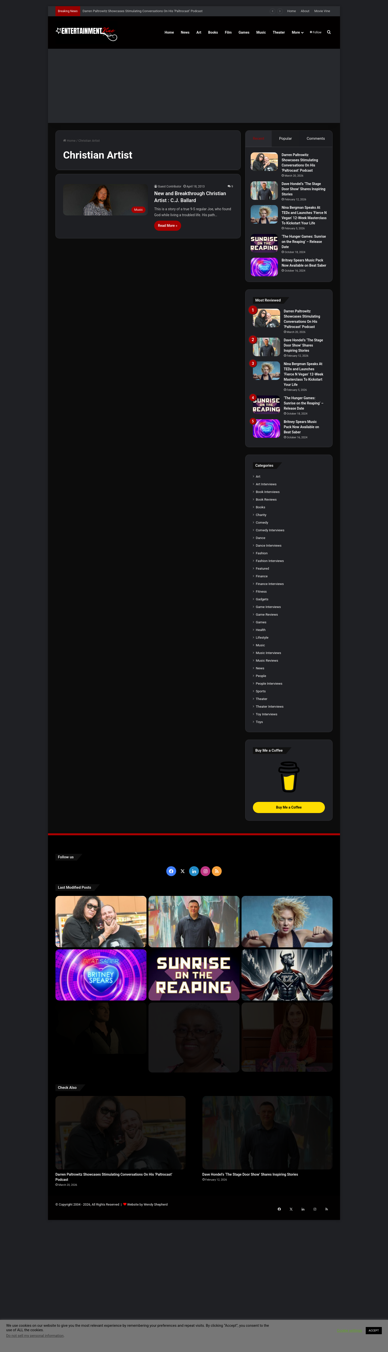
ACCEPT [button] (374, 1330)
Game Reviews (267, 750)
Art (198, 32)
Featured (262, 704)
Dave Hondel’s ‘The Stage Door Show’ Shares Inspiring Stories (303, 191)
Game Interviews (268, 743)
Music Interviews (268, 789)
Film (228, 32)
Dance (260, 674)
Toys (259, 858)
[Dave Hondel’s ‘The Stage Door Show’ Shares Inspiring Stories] (266, 193)
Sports (261, 827)
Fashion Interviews (270, 697)
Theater (279, 32)
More (296, 32)
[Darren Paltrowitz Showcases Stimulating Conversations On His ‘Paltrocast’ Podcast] (266, 164)
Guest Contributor (169, 186)
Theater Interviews (270, 842)
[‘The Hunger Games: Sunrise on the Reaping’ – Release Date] (266, 250)
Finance (262, 712)
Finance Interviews (270, 720)
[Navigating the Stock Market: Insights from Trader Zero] (287, 1111)
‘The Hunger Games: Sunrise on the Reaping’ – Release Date (304, 249)
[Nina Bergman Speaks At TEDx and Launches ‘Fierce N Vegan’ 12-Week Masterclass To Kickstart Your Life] (266, 216)
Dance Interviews (269, 681)
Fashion (262, 689)
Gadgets (262, 735)
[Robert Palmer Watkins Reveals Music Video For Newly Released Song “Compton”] (100, 1164)
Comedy (262, 658)
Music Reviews (267, 796)
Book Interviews (268, 627)
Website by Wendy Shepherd (147, 1305)
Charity (261, 651)
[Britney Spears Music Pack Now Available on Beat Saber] (266, 274)
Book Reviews (266, 635)
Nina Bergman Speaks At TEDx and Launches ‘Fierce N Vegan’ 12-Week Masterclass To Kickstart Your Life (303, 220)
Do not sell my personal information (35, 1335)
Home (291, 11)
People (261, 812)
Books (213, 32)
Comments (316, 138)
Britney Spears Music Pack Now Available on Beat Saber (301, 273)
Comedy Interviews (270, 666)
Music (261, 32)
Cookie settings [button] (349, 1330)
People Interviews (269, 819)
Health (261, 766)
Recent (258, 138)
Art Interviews (266, 620)
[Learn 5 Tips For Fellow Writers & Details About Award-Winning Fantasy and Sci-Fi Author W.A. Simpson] (194, 1165)
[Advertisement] (194, 85)
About (305, 11)
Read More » (167, 226)
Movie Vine (322, 11)
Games (244, 32)
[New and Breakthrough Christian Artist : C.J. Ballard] (105, 199)
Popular (285, 138)
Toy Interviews (266, 850)
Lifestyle (262, 773)
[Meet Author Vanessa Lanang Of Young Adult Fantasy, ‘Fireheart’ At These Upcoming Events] (287, 1165)
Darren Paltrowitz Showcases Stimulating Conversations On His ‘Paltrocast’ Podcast (143, 11)
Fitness (261, 727)
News (185, 32)
